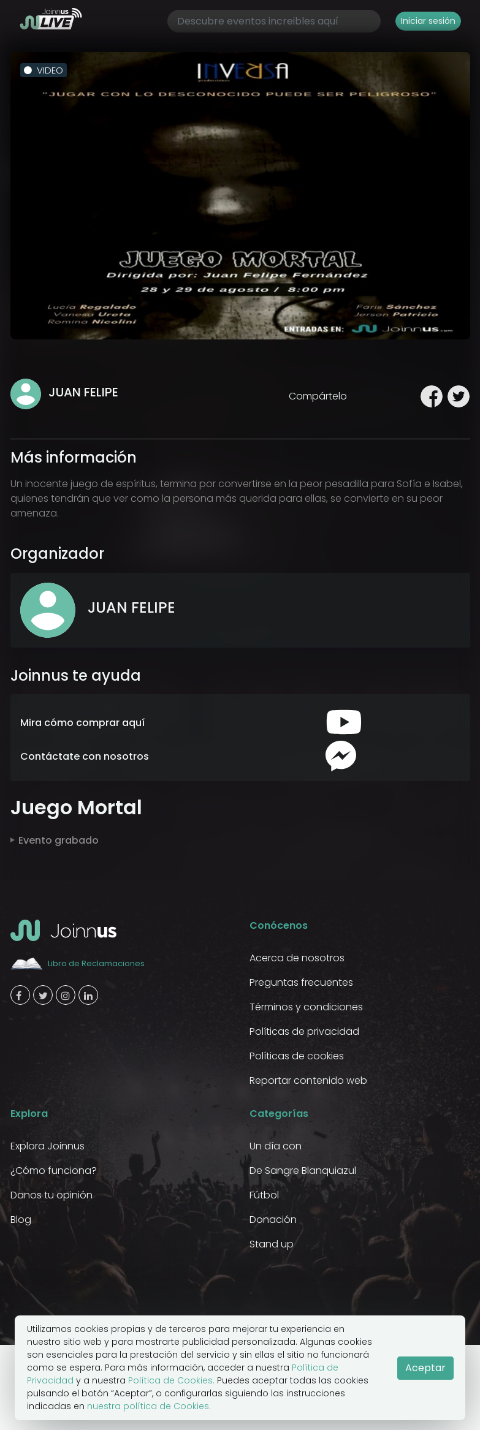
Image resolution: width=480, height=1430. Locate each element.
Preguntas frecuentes (301, 982)
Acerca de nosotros (297, 958)
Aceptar (425, 1368)
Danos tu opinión (51, 1195)
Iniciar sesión (428, 21)
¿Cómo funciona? (53, 1170)
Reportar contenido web (308, 1080)
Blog (20, 1219)
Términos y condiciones (306, 1007)
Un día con (276, 1146)
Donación (273, 1219)
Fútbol (264, 1195)
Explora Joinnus (47, 1146)
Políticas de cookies (297, 1056)
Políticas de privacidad (304, 1031)
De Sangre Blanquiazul (303, 1170)
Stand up (272, 1244)
